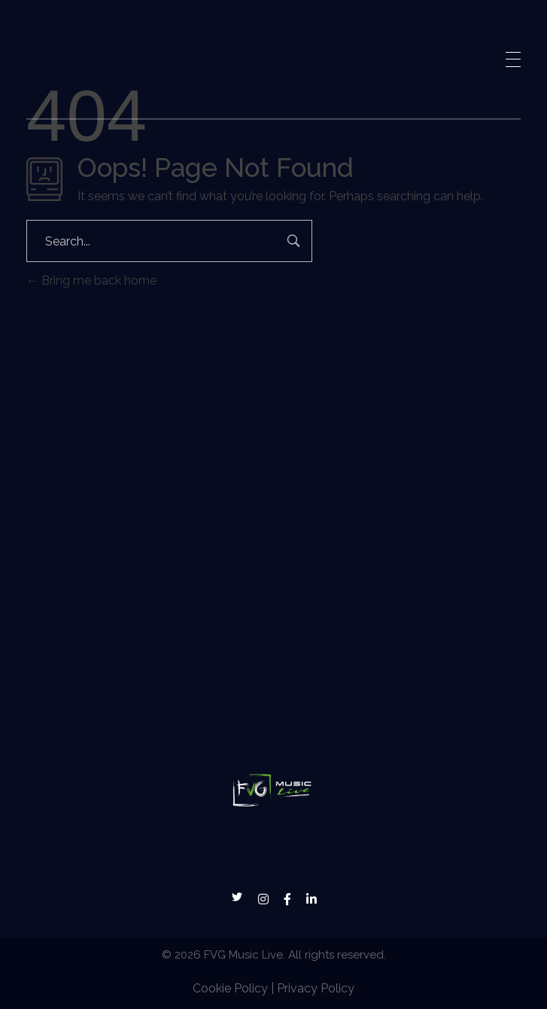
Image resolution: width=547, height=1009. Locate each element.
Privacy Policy (315, 988)
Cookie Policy (230, 988)
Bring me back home (91, 280)
